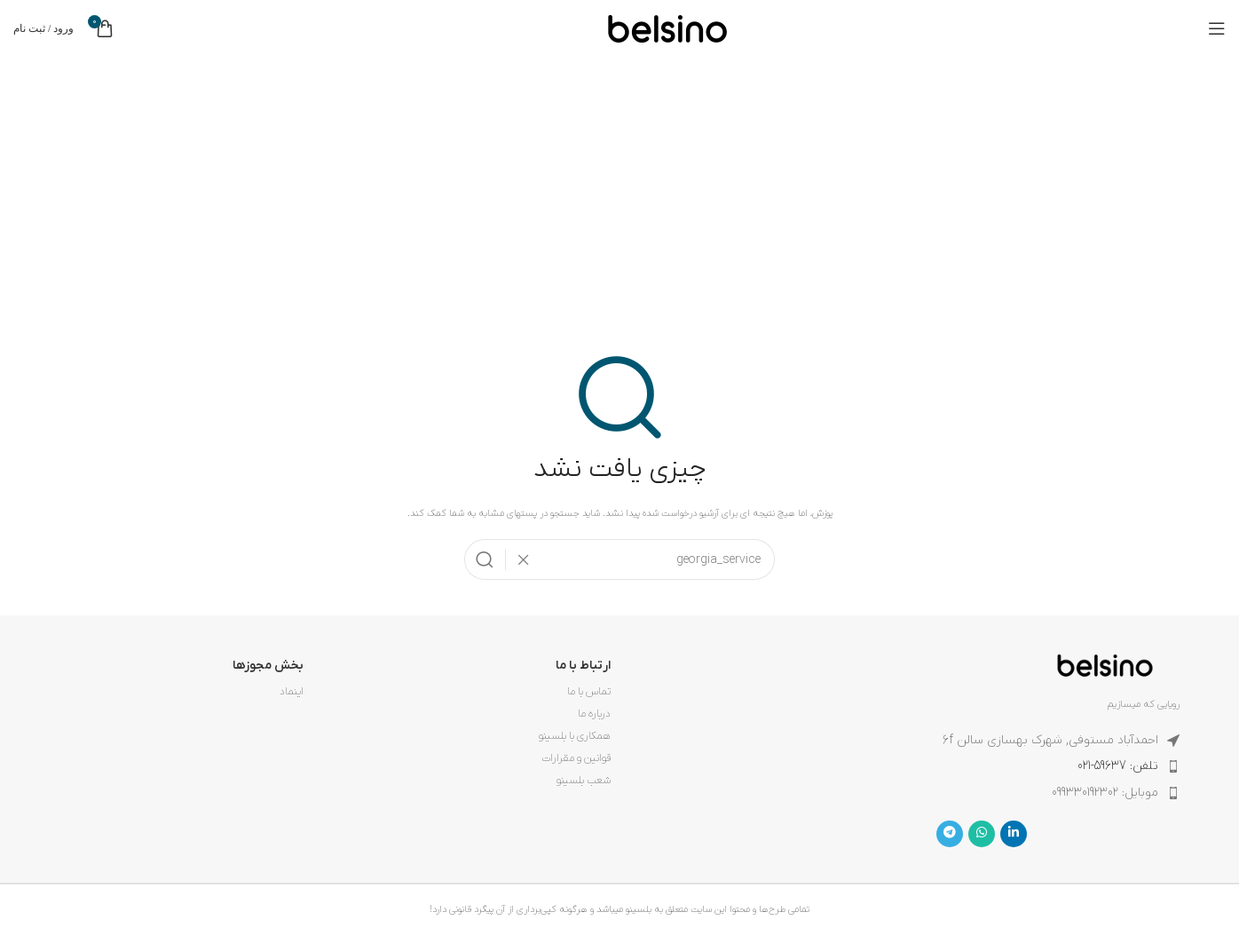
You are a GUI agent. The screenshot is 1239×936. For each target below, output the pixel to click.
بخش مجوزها (268, 665)
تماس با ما (589, 692)
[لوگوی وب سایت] (667, 27)
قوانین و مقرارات (576, 758)
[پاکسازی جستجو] (518, 559)
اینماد (292, 692)
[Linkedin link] (1013, 834)
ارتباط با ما (583, 665)
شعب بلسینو (583, 780)
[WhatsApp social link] (981, 834)
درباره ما (594, 714)
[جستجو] (619, 559)
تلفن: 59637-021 (1117, 766)
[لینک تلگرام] (949, 834)
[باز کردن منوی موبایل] (1217, 28)
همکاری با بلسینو (575, 736)
